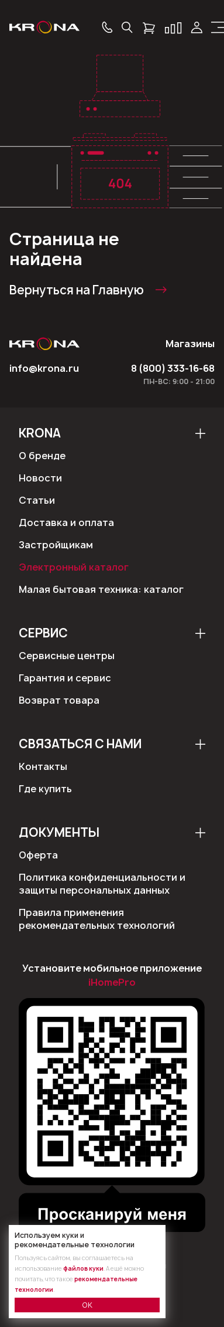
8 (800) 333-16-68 (173, 368)
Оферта (38, 855)
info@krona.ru (44, 368)
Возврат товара (59, 700)
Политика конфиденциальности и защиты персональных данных (102, 884)
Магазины (190, 343)
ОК (87, 1305)
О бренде (42, 455)
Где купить (45, 788)
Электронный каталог (74, 567)
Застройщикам (56, 544)
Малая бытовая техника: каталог (101, 589)
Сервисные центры (67, 655)
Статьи (37, 500)
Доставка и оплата (66, 522)
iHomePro (112, 982)
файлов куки (83, 1268)
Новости (40, 477)
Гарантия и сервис (65, 677)
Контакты (43, 766)
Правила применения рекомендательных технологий (97, 919)
